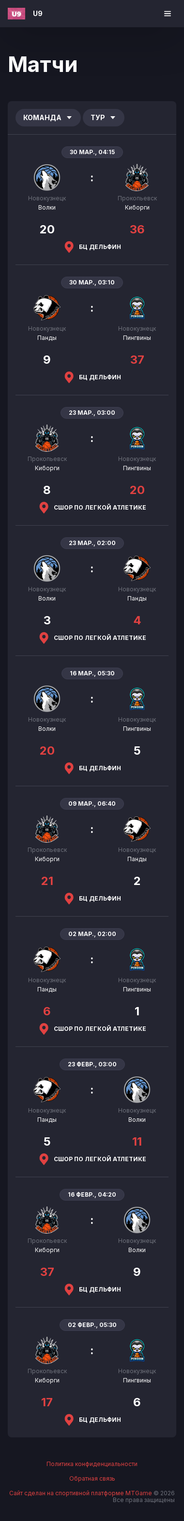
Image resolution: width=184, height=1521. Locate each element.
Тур (104, 117)
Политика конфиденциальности (92, 1464)
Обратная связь (92, 1478)
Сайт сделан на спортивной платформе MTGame (81, 1493)
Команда (48, 117)
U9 (38, 13)
